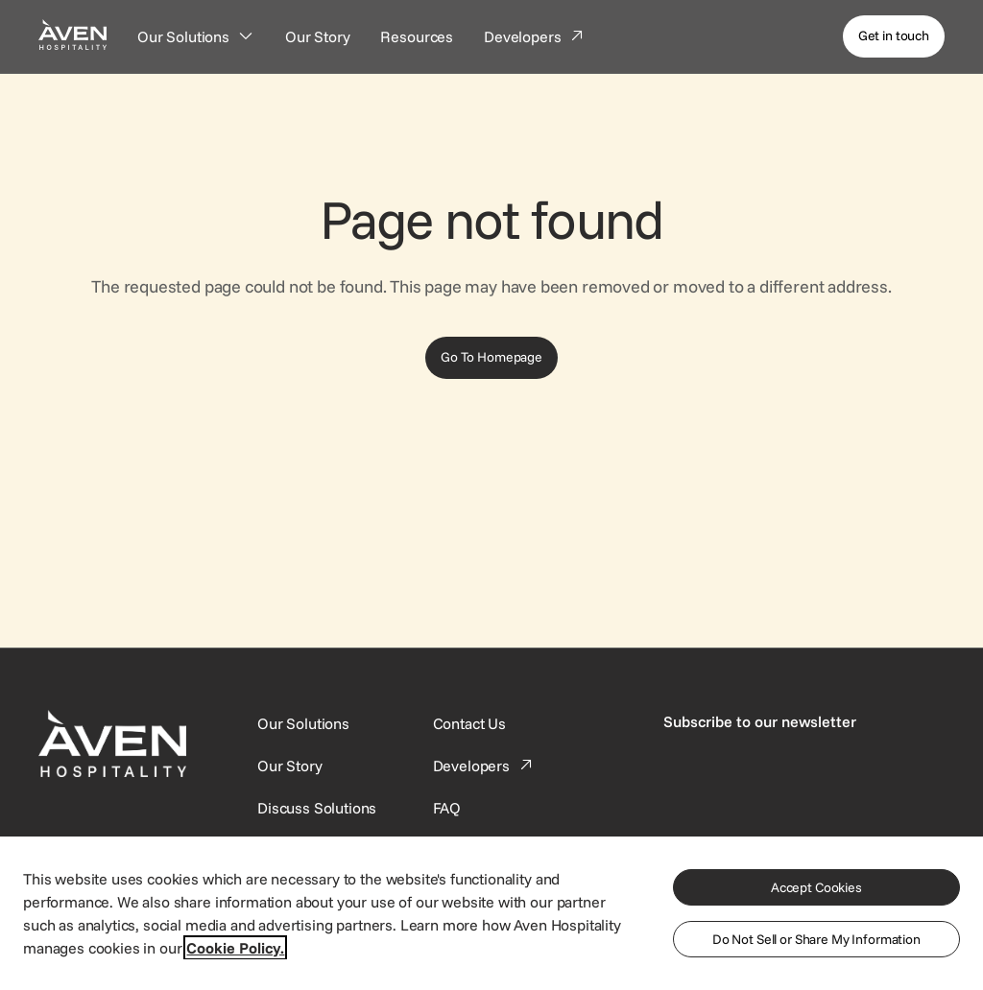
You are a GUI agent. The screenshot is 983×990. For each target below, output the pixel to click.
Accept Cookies (816, 887)
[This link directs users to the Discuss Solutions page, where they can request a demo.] (316, 807)
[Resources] (416, 36)
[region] (491, 912)
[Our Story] (317, 36)
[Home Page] (72, 34)
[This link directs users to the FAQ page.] (447, 807)
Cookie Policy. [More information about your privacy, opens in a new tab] (235, 947)
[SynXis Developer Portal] (289, 765)
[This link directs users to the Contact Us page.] (469, 723)
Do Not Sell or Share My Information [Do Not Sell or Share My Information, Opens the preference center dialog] (816, 939)
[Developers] (535, 36)
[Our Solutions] (195, 36)
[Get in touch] (894, 36)
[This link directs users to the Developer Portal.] (485, 765)
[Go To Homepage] (491, 358)
